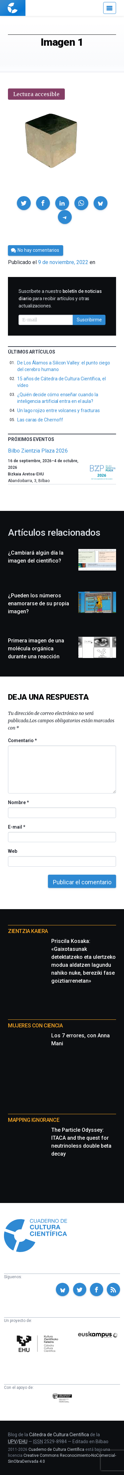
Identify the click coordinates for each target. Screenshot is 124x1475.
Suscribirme (89, 319)
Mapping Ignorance (33, 1120)
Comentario (22, 740)
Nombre (18, 802)
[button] (24, 203)
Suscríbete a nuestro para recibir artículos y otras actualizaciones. (60, 298)
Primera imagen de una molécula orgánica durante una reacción (36, 648)
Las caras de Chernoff (40, 419)
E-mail (16, 827)
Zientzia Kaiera (28, 931)
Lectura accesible (36, 94)
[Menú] (109, 8)
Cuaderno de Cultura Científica (56, 1449)
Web (12, 851)
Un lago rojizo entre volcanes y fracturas (58, 410)
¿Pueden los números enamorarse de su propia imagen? (38, 603)
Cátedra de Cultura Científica (59, 1434)
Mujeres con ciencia (35, 1025)
